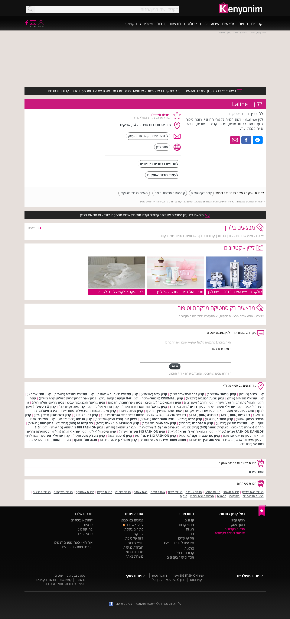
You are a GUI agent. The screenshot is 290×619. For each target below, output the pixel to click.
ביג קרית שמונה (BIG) (214, 427)
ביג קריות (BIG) (240, 415)
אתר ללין (162, 147)
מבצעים (228, 23)
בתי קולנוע (85, 529)
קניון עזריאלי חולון (52, 402)
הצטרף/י (33, 25)
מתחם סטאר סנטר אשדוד (127, 415)
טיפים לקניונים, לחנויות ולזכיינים (64, 584)
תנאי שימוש (135, 542)
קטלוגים (190, 23)
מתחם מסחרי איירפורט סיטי (168, 440)
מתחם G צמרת (254, 427)
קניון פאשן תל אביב (248, 440)
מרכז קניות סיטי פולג (240, 411)
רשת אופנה (141, 492)
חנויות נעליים (194, 492)
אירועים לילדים (184, 542)
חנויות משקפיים (63, 492)
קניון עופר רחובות (130, 402)
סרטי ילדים (85, 533)
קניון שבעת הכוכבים (211, 398)
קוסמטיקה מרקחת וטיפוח (170, 193)
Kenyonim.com (145, 603)
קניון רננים (257, 394)
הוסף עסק (238, 524)
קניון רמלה (195, 419)
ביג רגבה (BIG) (208, 415)
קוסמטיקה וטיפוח (201, 193)
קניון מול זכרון (46, 419)
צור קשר (137, 533)
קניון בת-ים (90, 415)
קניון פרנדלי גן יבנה (124, 440)
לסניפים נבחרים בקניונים (159, 163)
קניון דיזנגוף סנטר (169, 402)
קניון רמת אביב (194, 394)
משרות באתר (134, 556)
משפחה (146, 23)
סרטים (88, 524)
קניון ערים (160, 394)
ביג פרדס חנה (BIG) (166, 427)
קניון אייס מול (107, 431)
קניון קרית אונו (82, 407)
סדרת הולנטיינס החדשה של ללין (180, 291)
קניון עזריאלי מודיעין (240, 423)
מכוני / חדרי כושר (253, 496)
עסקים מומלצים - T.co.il (76, 547)
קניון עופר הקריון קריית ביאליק (76, 398)
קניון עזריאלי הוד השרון (151, 407)
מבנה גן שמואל (126, 427)
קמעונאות (66, 580)
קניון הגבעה (84, 419)
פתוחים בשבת (133, 529)
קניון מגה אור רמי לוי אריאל (195, 431)
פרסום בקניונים (235, 529)
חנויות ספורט (212, 492)
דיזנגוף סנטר (159, 575)
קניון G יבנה (124, 436)
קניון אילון (44, 394)
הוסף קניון (238, 520)
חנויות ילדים (175, 492)
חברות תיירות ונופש (202, 496)
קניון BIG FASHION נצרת (122, 423)
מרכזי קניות (186, 524)
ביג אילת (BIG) (77, 411)
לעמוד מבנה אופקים (162, 174)
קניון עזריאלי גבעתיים (123, 394)
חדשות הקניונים (46, 580)
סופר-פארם (256, 472)
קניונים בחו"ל (185, 552)
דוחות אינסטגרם (82, 520)
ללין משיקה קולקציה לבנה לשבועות (119, 291)
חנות (190, 533)
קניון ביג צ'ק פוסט (93, 436)
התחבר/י (41, 25)
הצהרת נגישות (133, 547)
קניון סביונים (134, 411)
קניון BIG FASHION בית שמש (83, 427)
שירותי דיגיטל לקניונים (230, 533)
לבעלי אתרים (133, 524)
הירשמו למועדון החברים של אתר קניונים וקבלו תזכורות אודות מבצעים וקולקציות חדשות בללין (145, 215)
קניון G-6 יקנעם (127, 398)
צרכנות (189, 548)
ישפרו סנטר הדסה (163, 419)
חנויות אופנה (123, 492)
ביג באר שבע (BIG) (173, 415)
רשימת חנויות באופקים (134, 193)
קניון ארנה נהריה (38, 431)
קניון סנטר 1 (225, 419)
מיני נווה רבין (211, 440)
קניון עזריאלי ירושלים (80, 394)
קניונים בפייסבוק (132, 520)
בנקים (183, 496)
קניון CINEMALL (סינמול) (166, 398)
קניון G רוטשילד (45, 407)
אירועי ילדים (209, 23)
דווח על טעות (134, 538)
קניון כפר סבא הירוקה (206, 436)
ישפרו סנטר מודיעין (169, 411)
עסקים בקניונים (76, 575)
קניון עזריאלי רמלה (74, 431)
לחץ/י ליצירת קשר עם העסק (148, 135)
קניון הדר (113, 407)
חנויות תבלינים (42, 492)
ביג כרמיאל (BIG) (45, 411)
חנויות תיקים (104, 492)
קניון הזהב (206, 402)
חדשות (175, 23)
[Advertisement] (74, 134)
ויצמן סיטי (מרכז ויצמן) (122, 419)
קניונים (256, 23)
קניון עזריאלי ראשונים (55, 436)
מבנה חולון (90, 440)
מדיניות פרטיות (133, 552)
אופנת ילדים (158, 492)
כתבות (161, 23)
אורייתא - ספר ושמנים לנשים (73, 542)
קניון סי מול (108, 411)
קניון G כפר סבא (202, 423)
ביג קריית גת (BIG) (81, 423)
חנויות (243, 23)
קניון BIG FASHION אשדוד (147, 431)
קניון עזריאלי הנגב (93, 402)
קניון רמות (46, 423)
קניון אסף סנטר (166, 423)
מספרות (221, 496)
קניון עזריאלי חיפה (229, 407)
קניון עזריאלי (228, 394)
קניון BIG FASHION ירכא (159, 436)
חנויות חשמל (231, 492)
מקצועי (131, 23)
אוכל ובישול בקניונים (180, 557)
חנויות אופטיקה (85, 492)
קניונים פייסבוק (120, 603)
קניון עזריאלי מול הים (250, 398)
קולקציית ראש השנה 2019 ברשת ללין (235, 291)
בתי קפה (234, 496)
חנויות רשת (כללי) (253, 492)
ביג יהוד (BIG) (62, 440)
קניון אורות (207, 411)
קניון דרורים (197, 407)
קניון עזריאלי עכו (240, 436)
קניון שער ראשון (60, 415)
